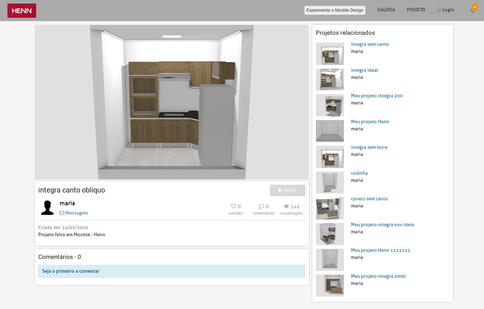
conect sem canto (369, 199)
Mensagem (74, 213)
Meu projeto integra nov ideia (382, 225)
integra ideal (364, 70)
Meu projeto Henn (370, 122)
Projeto (416, 9)
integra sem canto (370, 44)
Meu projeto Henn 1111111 (380, 250)
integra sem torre (369, 147)
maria (67, 203)
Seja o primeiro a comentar (70, 271)
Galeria (386, 9)
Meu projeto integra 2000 (378, 276)
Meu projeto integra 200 (377, 96)
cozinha (359, 173)
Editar (287, 190)
